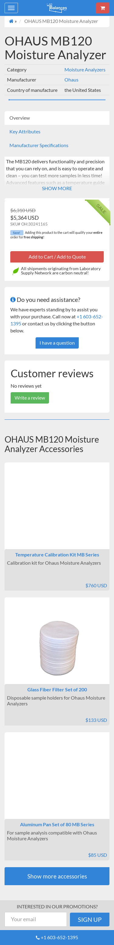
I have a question (57, 343)
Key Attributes (24, 131)
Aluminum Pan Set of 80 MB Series (57, 824)
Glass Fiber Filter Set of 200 (57, 689)
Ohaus (71, 79)
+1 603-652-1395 (59, 937)
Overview (19, 118)
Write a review (30, 397)
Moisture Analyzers (84, 69)
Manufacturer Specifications (38, 145)
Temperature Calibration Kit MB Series (57, 554)
